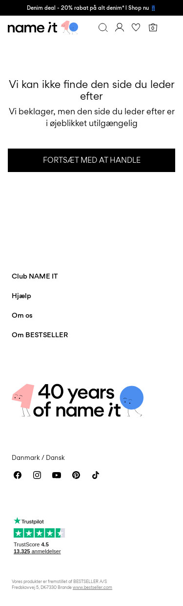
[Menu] (169, 27)
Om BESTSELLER (40, 334)
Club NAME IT (35, 276)
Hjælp (21, 295)
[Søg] (103, 27)
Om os (22, 315)
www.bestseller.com (92, 587)
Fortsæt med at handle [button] (92, 160)
